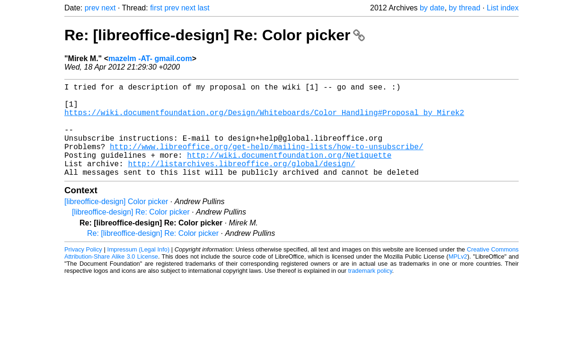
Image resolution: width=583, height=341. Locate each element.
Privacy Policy (83, 270)
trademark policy (370, 291)
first (156, 8)
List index (502, 8)
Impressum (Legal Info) (138, 270)
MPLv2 (458, 277)
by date (432, 8)
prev (92, 8)
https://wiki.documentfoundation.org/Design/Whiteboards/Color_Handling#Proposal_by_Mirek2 (264, 120)
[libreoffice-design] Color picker (116, 222)
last (204, 8)
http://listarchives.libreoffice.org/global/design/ (241, 182)
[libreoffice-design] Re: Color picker (131, 233)
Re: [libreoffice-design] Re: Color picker (214, 35)
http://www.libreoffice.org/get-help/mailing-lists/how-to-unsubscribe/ (266, 161)
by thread (464, 8)
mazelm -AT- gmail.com (150, 58)
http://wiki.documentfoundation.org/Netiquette (289, 172)
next (108, 8)
